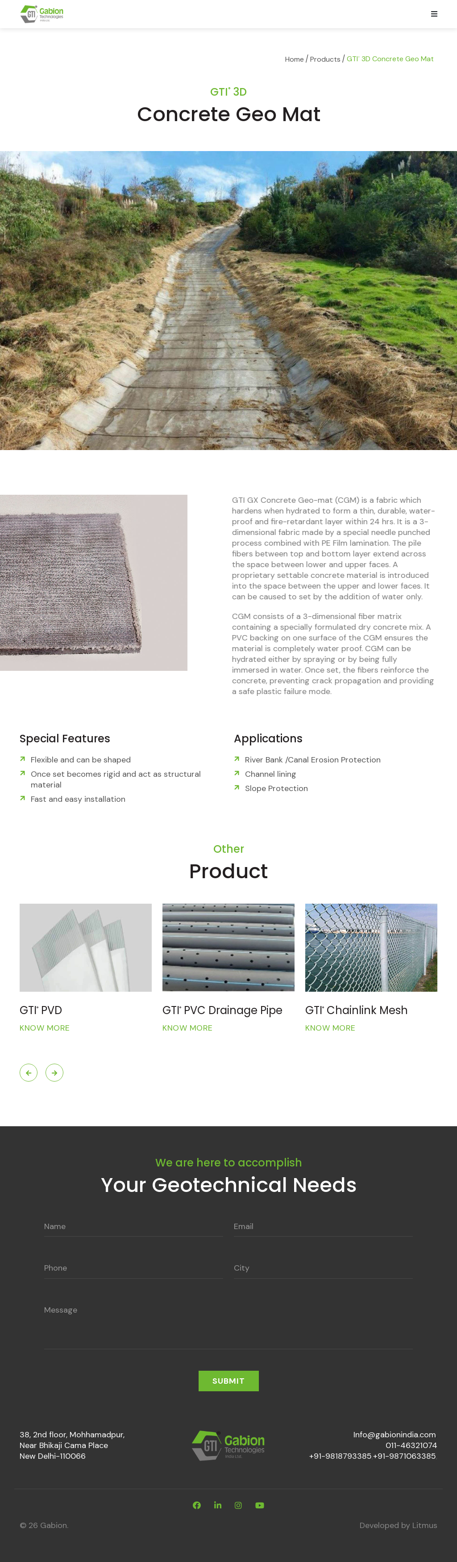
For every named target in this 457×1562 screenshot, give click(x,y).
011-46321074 (411, 1445)
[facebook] (197, 1505)
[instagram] (238, 1505)
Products (325, 59)
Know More (45, 1028)
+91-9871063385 (404, 1456)
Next (54, 1073)
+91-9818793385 (340, 1456)
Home (294, 59)
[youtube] (259, 1505)
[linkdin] (217, 1505)
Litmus (424, 1525)
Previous (28, 1073)
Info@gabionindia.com (394, 1434)
